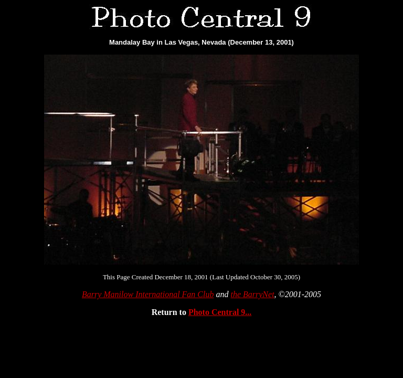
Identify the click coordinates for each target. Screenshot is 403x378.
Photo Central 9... (219, 312)
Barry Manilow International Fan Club (148, 294)
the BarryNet (252, 294)
